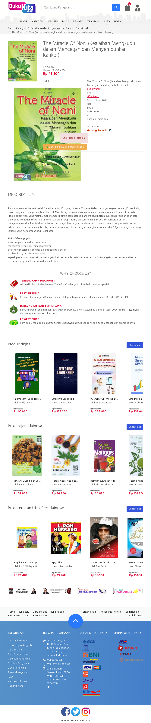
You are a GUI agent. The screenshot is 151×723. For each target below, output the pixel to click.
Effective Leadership (63, 399)
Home (11, 612)
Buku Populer (57, 612)
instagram (85, 711)
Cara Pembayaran (18, 654)
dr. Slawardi (93, 89)
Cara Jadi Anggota (18, 641)
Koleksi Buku (136, 616)
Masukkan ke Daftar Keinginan (61, 157)
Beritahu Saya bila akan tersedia (65, 147)
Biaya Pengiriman (17, 668)
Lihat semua (135, 345)
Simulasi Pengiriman (19, 663)
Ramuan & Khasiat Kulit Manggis (108, 481)
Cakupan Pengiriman (19, 659)
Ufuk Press (93, 96)
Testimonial (133, 310)
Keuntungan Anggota (20, 645)
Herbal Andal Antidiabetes (66, 481)
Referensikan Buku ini (56, 172)
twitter (75, 711)
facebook (65, 711)
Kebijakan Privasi (17, 681)
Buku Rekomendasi (19, 616)
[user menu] (137, 8)
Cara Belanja (15, 650)
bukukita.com (82, 720)
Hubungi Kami (15, 686)
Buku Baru (23, 612)
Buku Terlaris (40, 612)
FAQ (10, 677)
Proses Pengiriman (18, 672)
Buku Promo (40, 616)
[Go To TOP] (75, 621)
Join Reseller (133, 612)
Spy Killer (57, 563)
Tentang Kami (89, 612)
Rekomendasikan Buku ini (59, 164)
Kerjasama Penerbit (111, 612)
